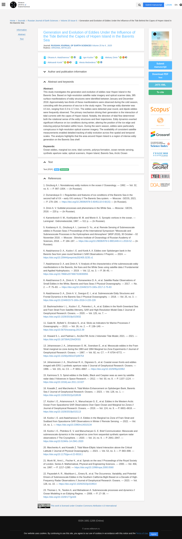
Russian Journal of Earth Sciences (43, 20)
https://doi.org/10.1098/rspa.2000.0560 (94, 467)
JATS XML (160, 85)
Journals (21, 20)
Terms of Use (142, 533)
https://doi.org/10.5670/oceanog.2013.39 (63, 330)
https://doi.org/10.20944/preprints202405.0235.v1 (68, 257)
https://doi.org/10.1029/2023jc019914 (77, 484)
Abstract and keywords (58, 81)
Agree (153, 534)
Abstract (21, 34)
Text (22, 39)
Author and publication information (65, 71)
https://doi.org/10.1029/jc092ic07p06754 (63, 356)
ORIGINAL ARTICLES (61, 48)
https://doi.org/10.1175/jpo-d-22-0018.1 (63, 454)
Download (64, 169)
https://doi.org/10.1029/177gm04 (59, 497)
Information (22, 30)
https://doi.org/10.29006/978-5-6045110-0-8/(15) (86, 202)
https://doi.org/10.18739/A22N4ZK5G (62, 339)
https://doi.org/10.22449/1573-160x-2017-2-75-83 (87, 287)
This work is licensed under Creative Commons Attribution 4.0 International (84, 506)
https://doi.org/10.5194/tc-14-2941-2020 (63, 441)
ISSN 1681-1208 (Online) (91, 521)
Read (57, 169)
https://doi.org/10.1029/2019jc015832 (62, 316)
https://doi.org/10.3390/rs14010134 (74, 425)
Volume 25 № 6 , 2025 (102, 45)
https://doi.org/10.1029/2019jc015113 (62, 411)
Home (12, 20)
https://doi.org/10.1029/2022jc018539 (62, 395)
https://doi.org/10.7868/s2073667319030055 (65, 274)
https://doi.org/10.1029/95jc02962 (108, 369)
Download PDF (160, 76)
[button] (3, 4)
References (52, 178)
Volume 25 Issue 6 (69, 20)
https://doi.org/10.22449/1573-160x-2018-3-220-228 (69, 300)
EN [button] (176, 5)
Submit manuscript (153, 5)
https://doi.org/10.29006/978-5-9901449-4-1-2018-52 (105, 241)
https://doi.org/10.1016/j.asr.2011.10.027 (63, 382)
